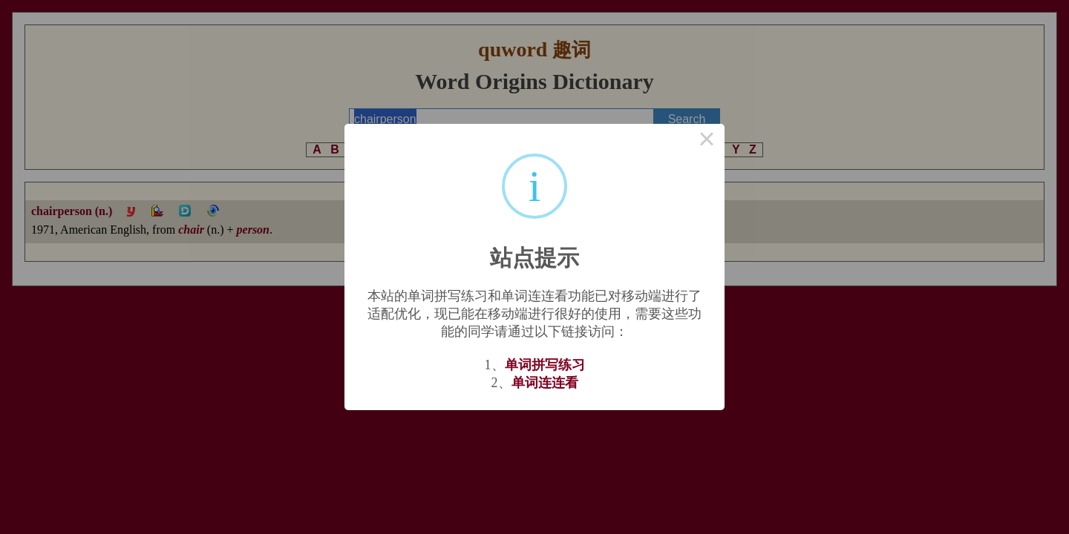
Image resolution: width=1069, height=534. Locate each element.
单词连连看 (544, 382)
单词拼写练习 (545, 364)
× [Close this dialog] (707, 141)
